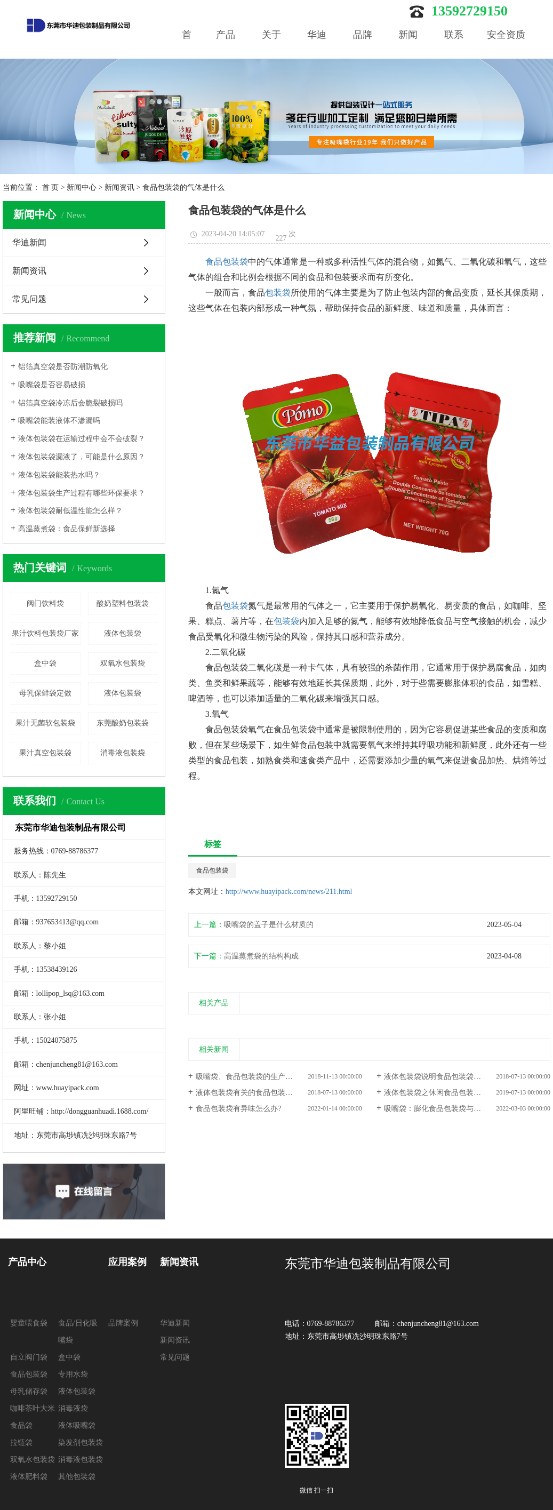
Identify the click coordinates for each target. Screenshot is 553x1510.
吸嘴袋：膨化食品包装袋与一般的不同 (447, 1109)
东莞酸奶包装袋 (123, 723)
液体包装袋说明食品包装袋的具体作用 (447, 1077)
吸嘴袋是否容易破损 (51, 385)
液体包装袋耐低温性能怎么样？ (70, 511)
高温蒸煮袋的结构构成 (261, 956)
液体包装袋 (122, 633)
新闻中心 (408, 51)
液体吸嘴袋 (76, 1425)
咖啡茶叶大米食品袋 (32, 1416)
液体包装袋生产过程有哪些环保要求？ (81, 493)
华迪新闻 (29, 242)
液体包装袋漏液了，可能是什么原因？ (81, 457)
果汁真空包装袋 (45, 753)
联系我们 (453, 51)
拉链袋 (21, 1443)
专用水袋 (73, 1374)
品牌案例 (362, 51)
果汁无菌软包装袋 (45, 723)
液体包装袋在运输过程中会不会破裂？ (81, 439)
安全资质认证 (506, 51)
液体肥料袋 (28, 1477)
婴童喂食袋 (28, 1323)
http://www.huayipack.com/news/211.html (289, 892)
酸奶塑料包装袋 (123, 604)
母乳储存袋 (28, 1391)
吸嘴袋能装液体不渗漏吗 (59, 421)
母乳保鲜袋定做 (45, 693)
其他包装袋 (76, 1477)
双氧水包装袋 (122, 663)
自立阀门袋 (28, 1357)
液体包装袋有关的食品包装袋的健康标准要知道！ (278, 1093)
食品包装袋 (226, 261)
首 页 (50, 187)
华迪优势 (316, 51)
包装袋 (278, 292)
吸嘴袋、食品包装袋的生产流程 (248, 1077)
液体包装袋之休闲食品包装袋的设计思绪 (451, 1093)
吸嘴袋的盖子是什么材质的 (269, 925)
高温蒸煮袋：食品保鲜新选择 (66, 529)
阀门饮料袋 (45, 604)
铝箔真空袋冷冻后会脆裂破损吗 (70, 403)
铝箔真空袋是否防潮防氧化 (63, 367)
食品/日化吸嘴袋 (78, 1331)
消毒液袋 (73, 1408)
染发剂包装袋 (80, 1443)
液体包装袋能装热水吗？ (59, 475)
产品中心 (225, 51)
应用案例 (127, 1262)
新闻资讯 (119, 187)
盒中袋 (45, 663)
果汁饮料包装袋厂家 (45, 633)
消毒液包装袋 (122, 753)
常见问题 (29, 298)
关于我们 (271, 51)
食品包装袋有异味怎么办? (238, 1109)
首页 (186, 51)
